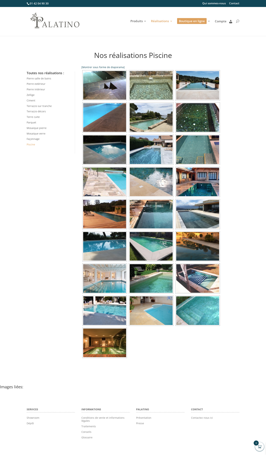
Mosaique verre (36, 133)
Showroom (33, 417)
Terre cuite (33, 117)
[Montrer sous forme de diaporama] (103, 67)
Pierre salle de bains (39, 78)
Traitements (88, 426)
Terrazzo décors (36, 111)
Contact (234, 3)
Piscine (31, 144)
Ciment (31, 100)
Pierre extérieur (36, 83)
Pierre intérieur (36, 89)
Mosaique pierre (37, 128)
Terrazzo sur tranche (39, 106)
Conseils (86, 432)
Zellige (31, 95)
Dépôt (30, 423)
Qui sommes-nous (214, 3)
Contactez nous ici (202, 417)
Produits (136, 21)
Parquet (31, 122)
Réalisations (160, 21)
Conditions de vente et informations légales (103, 419)
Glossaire (86, 437)
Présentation (143, 417)
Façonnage (33, 139)
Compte (223, 21)
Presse (140, 423)
